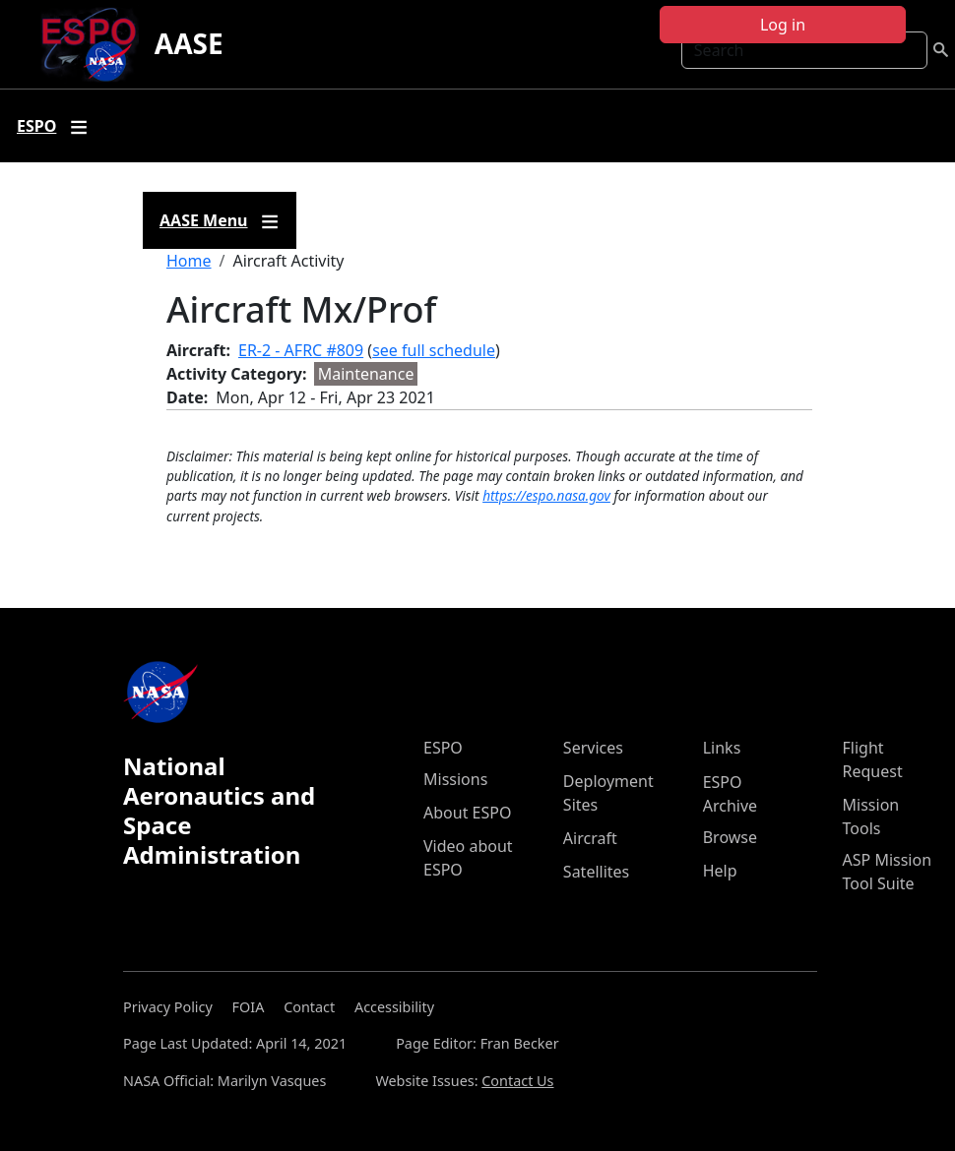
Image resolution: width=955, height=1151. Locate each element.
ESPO (443, 747)
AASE (189, 43)
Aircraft (590, 838)
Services (593, 747)
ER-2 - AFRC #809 (300, 350)
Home (189, 261)
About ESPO (467, 812)
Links (722, 747)
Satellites (596, 871)
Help (720, 870)
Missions (455, 779)
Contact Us (517, 1080)
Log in (782, 24)
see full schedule (433, 350)
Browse (730, 837)
